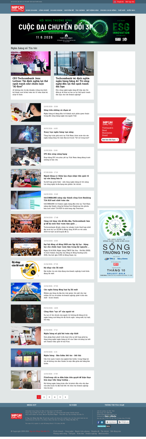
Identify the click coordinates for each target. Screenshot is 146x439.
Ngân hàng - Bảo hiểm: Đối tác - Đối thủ (62, 355)
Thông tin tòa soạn (114, 405)
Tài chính (105, 431)
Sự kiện (73, 405)
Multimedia (103, 433)
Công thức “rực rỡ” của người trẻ (59, 311)
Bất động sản (92, 10)
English (119, 2)
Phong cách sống (60, 433)
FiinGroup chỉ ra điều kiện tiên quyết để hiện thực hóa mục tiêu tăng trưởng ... (67, 378)
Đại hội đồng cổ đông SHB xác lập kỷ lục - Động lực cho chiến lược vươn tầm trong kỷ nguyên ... (66, 245)
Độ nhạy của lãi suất (53, 267)
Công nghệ (69, 431)
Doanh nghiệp (91, 433)
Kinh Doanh (31, 10)
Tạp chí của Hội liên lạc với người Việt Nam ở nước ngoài (26, 1)
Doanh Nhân (56, 10)
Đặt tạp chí (130, 2)
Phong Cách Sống (108, 10)
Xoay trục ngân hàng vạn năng (58, 132)
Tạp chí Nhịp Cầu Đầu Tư (39, 431)
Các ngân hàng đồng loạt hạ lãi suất (61, 289)
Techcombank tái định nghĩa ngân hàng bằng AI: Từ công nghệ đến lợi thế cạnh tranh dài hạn (72, 82)
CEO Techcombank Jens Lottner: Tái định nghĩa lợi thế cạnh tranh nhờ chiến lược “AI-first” (30, 82)
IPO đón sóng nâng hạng (55, 154)
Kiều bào (80, 433)
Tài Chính (80, 10)
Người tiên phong (82, 431)
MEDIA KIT (31, 405)
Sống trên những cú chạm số (57, 110)
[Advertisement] (116, 190)
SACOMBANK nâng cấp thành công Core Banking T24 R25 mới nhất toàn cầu (67, 198)
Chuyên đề (69, 10)
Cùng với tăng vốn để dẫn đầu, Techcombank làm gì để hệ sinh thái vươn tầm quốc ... (67, 222)
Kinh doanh (58, 431)
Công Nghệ (44, 10)
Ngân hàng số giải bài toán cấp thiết (61, 333)
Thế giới (121, 10)
